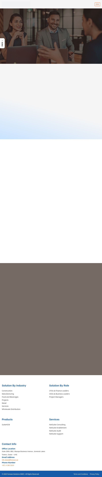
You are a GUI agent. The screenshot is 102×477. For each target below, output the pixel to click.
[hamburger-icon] (97, 4)
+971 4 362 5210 (8, 465)
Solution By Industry (14, 385)
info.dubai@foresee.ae (10, 459)
